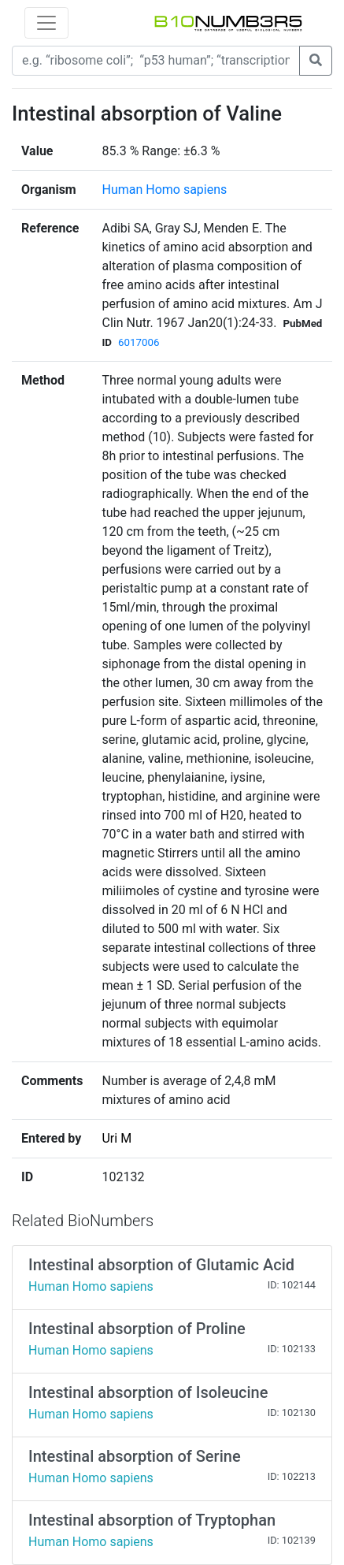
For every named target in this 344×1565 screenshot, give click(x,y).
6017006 (138, 342)
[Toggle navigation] (46, 23)
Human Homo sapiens (164, 189)
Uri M (116, 1138)
